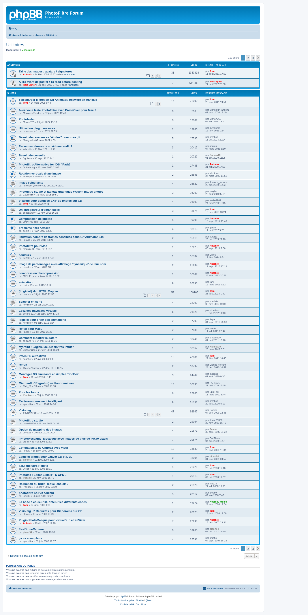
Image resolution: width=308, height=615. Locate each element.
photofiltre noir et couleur (36, 493)
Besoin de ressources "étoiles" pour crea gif (49, 137)
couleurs (25, 255)
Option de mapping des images (40, 429)
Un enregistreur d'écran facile (39, 209)
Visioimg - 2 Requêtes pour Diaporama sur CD (50, 511)
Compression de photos (35, 218)
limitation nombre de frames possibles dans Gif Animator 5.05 (61, 237)
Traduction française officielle (128, 600)
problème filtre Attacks (34, 228)
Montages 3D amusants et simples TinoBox (49, 374)
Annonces (69, 74)
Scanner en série (30, 301)
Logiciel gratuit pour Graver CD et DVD (45, 456)
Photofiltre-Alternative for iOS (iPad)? (44, 164)
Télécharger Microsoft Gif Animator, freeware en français (58, 99)
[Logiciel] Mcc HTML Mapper (38, 291)
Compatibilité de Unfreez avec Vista (43, 447)
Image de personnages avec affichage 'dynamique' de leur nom (62, 264)
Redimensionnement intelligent (40, 401)
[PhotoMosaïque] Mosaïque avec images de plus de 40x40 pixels (63, 438)
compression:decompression (39, 273)
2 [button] (248, 58)
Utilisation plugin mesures (37, 128)
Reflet (23, 365)
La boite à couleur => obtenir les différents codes (53, 502)
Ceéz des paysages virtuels (38, 310)
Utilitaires (15, 44)
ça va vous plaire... (32, 538)
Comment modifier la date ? (38, 338)
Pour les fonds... (30, 392)
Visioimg (25, 410)
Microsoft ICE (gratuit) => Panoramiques (46, 383)
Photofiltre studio (31, 420)
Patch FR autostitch (32, 356)
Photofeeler (27, 119)
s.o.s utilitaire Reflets (33, 465)
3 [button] (253, 58)
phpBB (123, 596)
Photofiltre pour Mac (33, 246)
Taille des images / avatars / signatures (45, 71)
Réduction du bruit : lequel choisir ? (44, 484)
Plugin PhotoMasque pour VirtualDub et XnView (52, 520)
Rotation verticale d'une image (40, 173)
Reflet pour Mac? (30, 328)
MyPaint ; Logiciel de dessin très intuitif (46, 347)
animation (25, 282)
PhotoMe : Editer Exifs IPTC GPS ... (43, 474)
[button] (258, 58)
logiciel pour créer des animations (42, 319)
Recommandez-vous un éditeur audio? (45, 146)
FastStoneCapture (31, 529)
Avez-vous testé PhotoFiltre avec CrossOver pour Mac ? (57, 110)
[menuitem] (12, 28)
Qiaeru (149, 600)
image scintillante (31, 182)
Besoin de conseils (32, 155)
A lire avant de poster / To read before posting (50, 82)
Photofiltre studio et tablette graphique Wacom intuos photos (61, 191)
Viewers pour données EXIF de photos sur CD (50, 200)
